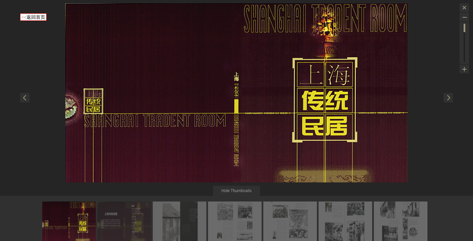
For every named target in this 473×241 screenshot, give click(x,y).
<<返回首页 (33, 17)
